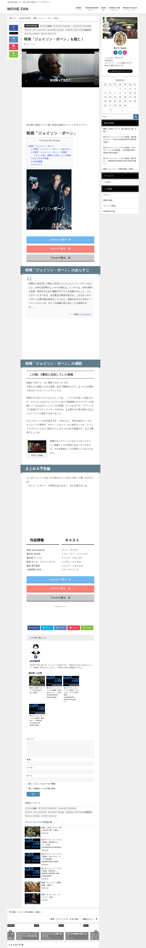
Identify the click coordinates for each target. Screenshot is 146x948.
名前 (29, 728)
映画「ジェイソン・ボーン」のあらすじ (51, 149)
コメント (30, 705)
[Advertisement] (60, 106)
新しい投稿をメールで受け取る (42, 757)
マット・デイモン (33, 33)
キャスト (36, 164)
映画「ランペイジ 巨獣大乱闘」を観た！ (119, 169)
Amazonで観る (60, 240)
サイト (29, 744)
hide (58, 140)
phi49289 (49, 646)
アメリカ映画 (47, 26)
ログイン (106, 195)
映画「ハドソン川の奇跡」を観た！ (27, 843)
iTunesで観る (60, 258)
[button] (10, 863)
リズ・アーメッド (49, 33)
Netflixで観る (60, 249)
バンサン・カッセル (57, 30)
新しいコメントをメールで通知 (42, 753)
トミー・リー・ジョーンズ (36, 30)
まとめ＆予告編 (39, 158)
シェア (14, 28)
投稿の (107, 200)
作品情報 (36, 161)
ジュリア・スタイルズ (83, 26)
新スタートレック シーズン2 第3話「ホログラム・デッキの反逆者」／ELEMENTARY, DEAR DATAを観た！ (119, 150)
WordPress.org (109, 211)
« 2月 (110, 110)
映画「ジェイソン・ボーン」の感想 (49, 152)
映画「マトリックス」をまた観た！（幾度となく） (73, 850)
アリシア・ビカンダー (63, 26)
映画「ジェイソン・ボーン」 (42, 146)
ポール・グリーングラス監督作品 (79, 30)
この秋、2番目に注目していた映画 (52, 155)
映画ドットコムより (82, 314)
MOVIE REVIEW (31, 25)
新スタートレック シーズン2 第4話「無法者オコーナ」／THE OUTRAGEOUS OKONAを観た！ (119, 139)
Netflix (40, 455)
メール (30, 736)
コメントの (109, 205)
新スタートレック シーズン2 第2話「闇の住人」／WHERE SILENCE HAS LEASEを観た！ (119, 160)
